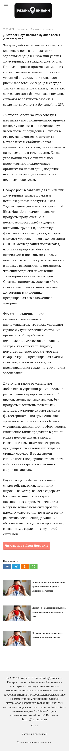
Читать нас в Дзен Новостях (26, 545)
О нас (34, 725)
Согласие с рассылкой (34, 734)
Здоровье (22, 29)
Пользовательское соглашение (34, 742)
